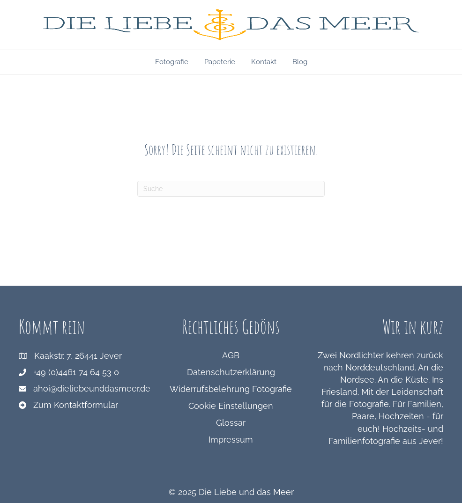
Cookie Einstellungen (230, 406)
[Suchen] (231, 189)
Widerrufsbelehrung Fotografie (231, 389)
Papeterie (219, 62)
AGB (230, 355)
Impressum (231, 439)
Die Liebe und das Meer (246, 492)
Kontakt (263, 62)
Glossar (231, 423)
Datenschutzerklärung (231, 372)
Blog (299, 62)
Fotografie (171, 62)
